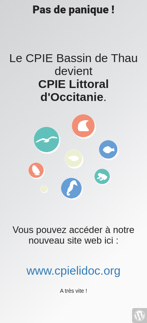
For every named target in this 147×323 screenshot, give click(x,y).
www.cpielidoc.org (73, 270)
